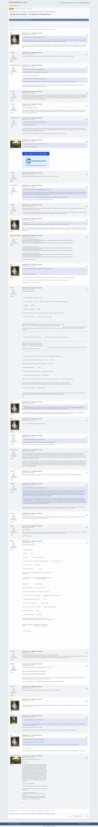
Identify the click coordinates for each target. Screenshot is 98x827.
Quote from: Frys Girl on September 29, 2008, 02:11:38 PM (35, 78)
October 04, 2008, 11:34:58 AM (28, 717)
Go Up (10, 810)
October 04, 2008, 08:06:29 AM (28, 700)
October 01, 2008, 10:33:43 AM (28, 485)
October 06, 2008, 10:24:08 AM (28, 757)
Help (79, 823)
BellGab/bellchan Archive (18, 2)
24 (40, 29)
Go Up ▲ (88, 823)
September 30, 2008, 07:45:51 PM (29, 436)
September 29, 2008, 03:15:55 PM (29, 119)
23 (38, 29)
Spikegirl (12, 483)
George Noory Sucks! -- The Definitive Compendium (32, 33)
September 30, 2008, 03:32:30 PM (29, 403)
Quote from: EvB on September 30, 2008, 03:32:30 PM (34, 439)
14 (25, 29)
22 (37, 29)
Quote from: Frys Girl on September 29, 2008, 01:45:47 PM (35, 37)
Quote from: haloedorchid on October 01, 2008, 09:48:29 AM (35, 487)
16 (28, 29)
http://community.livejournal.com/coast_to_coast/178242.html (34, 671)
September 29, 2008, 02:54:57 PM (29, 66)
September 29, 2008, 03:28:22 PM (29, 141)
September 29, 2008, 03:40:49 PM (29, 186)
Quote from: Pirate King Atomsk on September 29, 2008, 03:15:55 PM (37, 189)
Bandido (12, 715)
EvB (11, 33)
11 (21, 29)
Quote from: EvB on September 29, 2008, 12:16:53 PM (34, 69)
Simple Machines (17, 823)
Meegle (12, 287)
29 (47, 29)
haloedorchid (13, 449)
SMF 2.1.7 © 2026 (11, 823)
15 (26, 29)
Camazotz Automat (15, 139)
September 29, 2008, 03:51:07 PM (29, 206)
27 (44, 29)
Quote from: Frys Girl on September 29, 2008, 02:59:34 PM (35, 122)
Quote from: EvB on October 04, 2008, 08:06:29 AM (33, 719)
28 (45, 29)
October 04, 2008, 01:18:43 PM (28, 736)
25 (41, 29)
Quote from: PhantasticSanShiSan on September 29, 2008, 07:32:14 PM (37, 268)
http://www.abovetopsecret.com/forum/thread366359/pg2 (33, 673)
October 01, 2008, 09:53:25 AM (28, 472)
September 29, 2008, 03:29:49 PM (29, 174)
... (20, 29)
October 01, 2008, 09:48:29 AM (28, 451)
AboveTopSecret (36, 705)
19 (32, 29)
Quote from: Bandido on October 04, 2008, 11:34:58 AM (34, 739)
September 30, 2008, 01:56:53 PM (29, 289)
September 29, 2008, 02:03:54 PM (29, 34)
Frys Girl (12, 52)
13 (23, 29)
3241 (53, 29)
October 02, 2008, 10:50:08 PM (28, 527)
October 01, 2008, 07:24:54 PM (28, 514)
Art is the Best (14, 185)
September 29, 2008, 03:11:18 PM (29, 105)
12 (22, 29)
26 (42, 29)
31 (49, 29)
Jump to (71, 816)
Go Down (11, 29)
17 (29, 29)
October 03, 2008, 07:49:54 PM (28, 652)
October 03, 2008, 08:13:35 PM (28, 665)
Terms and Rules (83, 823)
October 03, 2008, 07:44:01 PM (28, 542)
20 (33, 29)
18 (30, 29)
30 (48, 29)
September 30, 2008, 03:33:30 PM (29, 420)
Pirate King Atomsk (15, 65)
